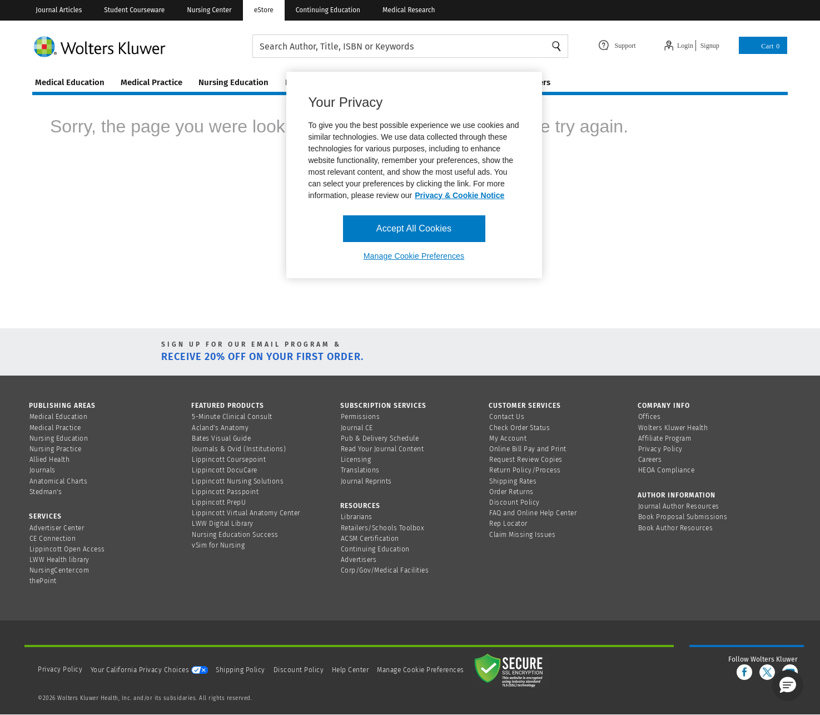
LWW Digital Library (223, 523)
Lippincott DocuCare (224, 470)
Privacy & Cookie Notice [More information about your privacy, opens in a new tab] (459, 195)
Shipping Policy (240, 670)
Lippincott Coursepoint (229, 459)
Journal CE (357, 428)
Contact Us (506, 417)
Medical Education (58, 417)
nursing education (233, 82)
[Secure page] (511, 670)
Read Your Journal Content (382, 449)
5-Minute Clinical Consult (232, 417)
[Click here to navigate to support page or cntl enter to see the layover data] (617, 44)
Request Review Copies (526, 459)
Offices (649, 417)
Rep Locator (508, 523)
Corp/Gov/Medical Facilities (385, 570)
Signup (709, 46)
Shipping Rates (512, 481)
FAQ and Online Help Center (533, 513)
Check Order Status (519, 428)
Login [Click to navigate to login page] (685, 46)
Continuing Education (328, 10)
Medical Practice (55, 428)
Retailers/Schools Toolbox (383, 528)
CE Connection (52, 539)
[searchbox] (410, 46)
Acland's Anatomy (220, 428)
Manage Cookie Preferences (420, 670)
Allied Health (49, 459)
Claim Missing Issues (522, 535)
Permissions (360, 417)
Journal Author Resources (678, 506)
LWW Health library (59, 560)
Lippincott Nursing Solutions (238, 481)
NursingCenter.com (59, 570)
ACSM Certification (370, 539)
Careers (650, 459)
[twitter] (767, 672)
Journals (42, 470)
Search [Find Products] (556, 46)
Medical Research (408, 10)
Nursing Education (58, 438)
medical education (70, 82)
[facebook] (744, 672)
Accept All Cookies (413, 228)
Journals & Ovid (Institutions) (239, 449)
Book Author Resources (675, 528)
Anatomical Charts (58, 481)
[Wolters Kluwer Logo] (142, 46)
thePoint (43, 581)
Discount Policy (514, 502)
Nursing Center (209, 10)
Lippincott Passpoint (225, 492)
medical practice (151, 82)
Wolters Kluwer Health (673, 428)
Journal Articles (59, 10)
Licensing (356, 459)
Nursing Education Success (235, 535)
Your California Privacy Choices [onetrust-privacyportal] (149, 670)
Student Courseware (134, 10)
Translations (360, 470)
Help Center (351, 670)
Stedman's (45, 492)
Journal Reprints (366, 481)
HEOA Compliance (666, 470)
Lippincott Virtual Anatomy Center (246, 513)
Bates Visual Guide (221, 438)
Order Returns (511, 492)
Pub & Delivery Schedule (380, 438)
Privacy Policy (660, 449)
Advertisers (359, 560)
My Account (507, 438)
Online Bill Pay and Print (527, 449)
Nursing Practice (55, 449)
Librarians (356, 517)
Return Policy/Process (525, 470)
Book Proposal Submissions (683, 517)
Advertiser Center (57, 528)
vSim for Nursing (218, 545)
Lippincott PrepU (219, 502)
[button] (787, 685)
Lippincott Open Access (67, 549)
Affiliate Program (665, 438)
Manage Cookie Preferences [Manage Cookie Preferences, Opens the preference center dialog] (414, 256)
